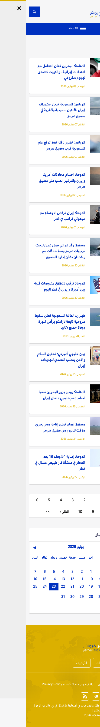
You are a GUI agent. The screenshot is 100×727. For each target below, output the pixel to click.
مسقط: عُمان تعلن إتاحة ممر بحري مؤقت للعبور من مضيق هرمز (34, 427)
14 (28, 579)
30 (47, 596)
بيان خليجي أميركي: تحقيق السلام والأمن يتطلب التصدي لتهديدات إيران (35, 359)
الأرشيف (56, 663)
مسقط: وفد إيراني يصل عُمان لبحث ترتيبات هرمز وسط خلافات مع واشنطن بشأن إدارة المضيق (34, 251)
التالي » (38, 511)
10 (54, 511)
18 (74, 586)
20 (56, 586)
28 (65, 596)
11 (56, 579)
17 (83, 586)
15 (19, 579)
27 (74, 596)
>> (22, 511)
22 (37, 586)
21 (46, 586)
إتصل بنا (92, 684)
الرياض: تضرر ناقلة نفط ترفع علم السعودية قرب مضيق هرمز (35, 145)
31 (37, 596)
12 (46, 579)
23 (28, 586)
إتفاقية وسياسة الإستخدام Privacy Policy (41, 684)
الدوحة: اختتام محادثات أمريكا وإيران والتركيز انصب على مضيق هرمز (36, 180)
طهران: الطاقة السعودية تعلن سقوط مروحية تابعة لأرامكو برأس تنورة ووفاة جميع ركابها (34, 321)
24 (19, 586)
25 (9, 586)
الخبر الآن (91, 705)
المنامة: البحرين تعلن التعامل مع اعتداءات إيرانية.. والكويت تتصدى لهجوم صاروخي (35, 71)
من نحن (76, 684)
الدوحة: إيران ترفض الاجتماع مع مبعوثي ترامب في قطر (36, 215)
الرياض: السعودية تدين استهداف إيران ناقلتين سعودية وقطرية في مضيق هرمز (36, 110)
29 (56, 596)
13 (37, 579)
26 (84, 596)
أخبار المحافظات (81, 663)
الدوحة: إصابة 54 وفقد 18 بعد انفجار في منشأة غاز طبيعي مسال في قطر (34, 462)
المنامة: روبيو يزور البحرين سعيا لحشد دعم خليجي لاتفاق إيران (36, 395)
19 (65, 586)
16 (9, 579)
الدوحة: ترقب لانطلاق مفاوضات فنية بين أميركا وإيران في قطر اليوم (33, 286)
